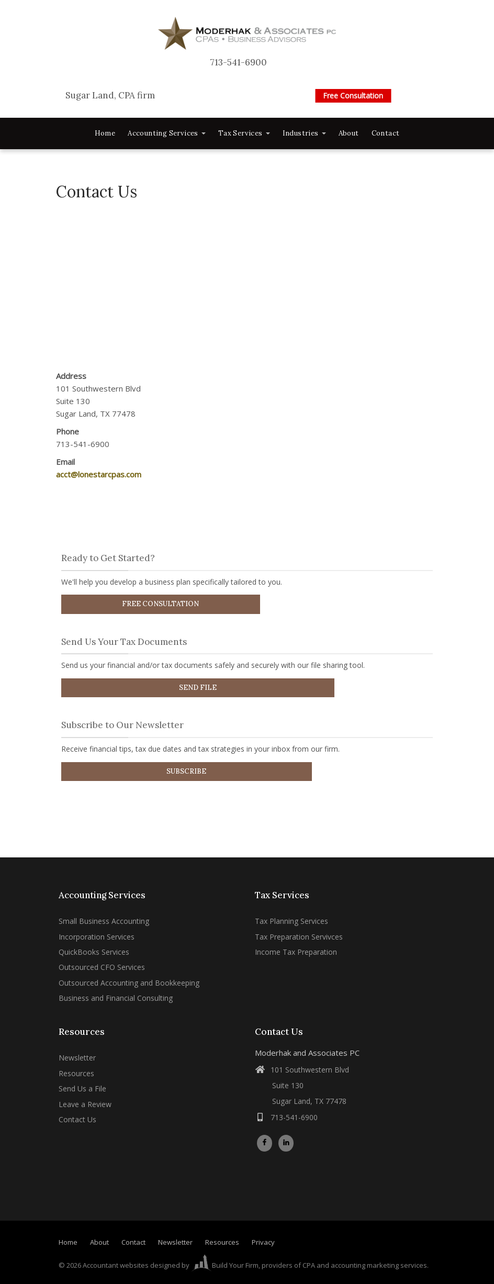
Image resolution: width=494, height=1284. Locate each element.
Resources (76, 1073)
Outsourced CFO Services (102, 967)
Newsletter (77, 1058)
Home (105, 133)
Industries (304, 133)
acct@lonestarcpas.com (98, 474)
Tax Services (244, 133)
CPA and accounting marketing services (364, 1265)
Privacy (263, 1242)
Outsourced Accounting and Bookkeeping (129, 983)
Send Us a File (82, 1088)
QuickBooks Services (94, 952)
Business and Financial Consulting (116, 998)
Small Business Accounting (104, 921)
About (349, 133)
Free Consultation (353, 96)
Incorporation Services (96, 937)
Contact (386, 133)
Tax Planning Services (291, 921)
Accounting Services (167, 133)
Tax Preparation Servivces (299, 937)
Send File (198, 687)
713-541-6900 (238, 63)
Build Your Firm (225, 1265)
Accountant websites (116, 1265)
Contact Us (77, 1119)
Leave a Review (85, 1104)
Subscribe (186, 771)
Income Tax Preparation (296, 952)
